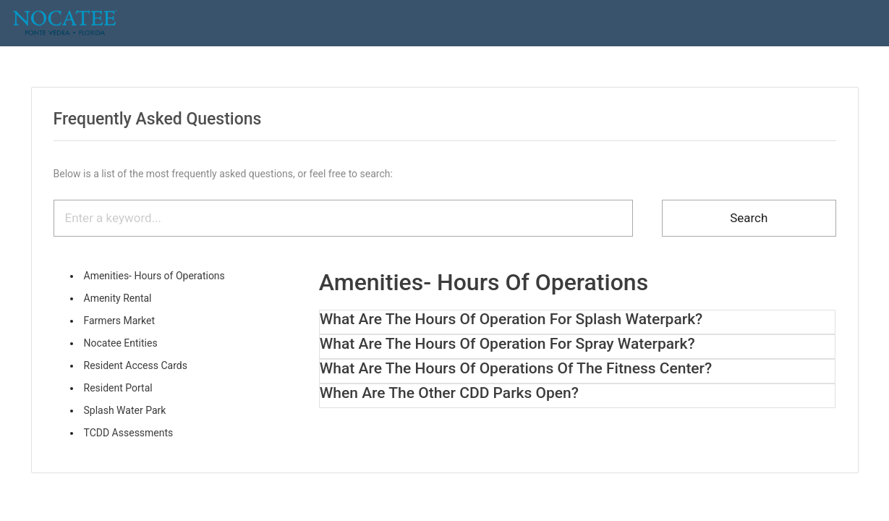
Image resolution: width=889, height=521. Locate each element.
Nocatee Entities (121, 343)
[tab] (577, 319)
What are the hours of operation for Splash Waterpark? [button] (511, 319)
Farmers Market (120, 320)
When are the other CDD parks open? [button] (449, 393)
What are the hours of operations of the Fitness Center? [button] (516, 368)
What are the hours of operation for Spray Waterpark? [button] (507, 343)
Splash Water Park (125, 410)
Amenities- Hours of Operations (154, 275)
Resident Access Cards (135, 365)
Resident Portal (118, 388)
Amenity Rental (118, 298)
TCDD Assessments (129, 433)
